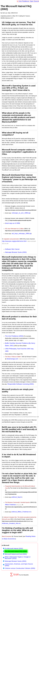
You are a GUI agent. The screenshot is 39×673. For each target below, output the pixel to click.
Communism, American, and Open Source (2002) (19, 564)
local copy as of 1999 (12, 223)
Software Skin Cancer (12, 249)
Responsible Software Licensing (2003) (21, 384)
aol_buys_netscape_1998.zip (21, 233)
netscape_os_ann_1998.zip (21, 213)
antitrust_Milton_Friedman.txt (21, 512)
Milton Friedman (10, 504)
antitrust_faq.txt (16, 497)
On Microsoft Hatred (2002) (14, 548)
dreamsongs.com (12, 359)
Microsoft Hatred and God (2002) (16, 554)
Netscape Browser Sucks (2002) (16, 252)
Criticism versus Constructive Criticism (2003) (20, 568)
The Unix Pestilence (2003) (14, 336)
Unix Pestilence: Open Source (29, 1)
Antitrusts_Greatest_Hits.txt (11, 523)
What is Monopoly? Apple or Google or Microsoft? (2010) (17, 557)
